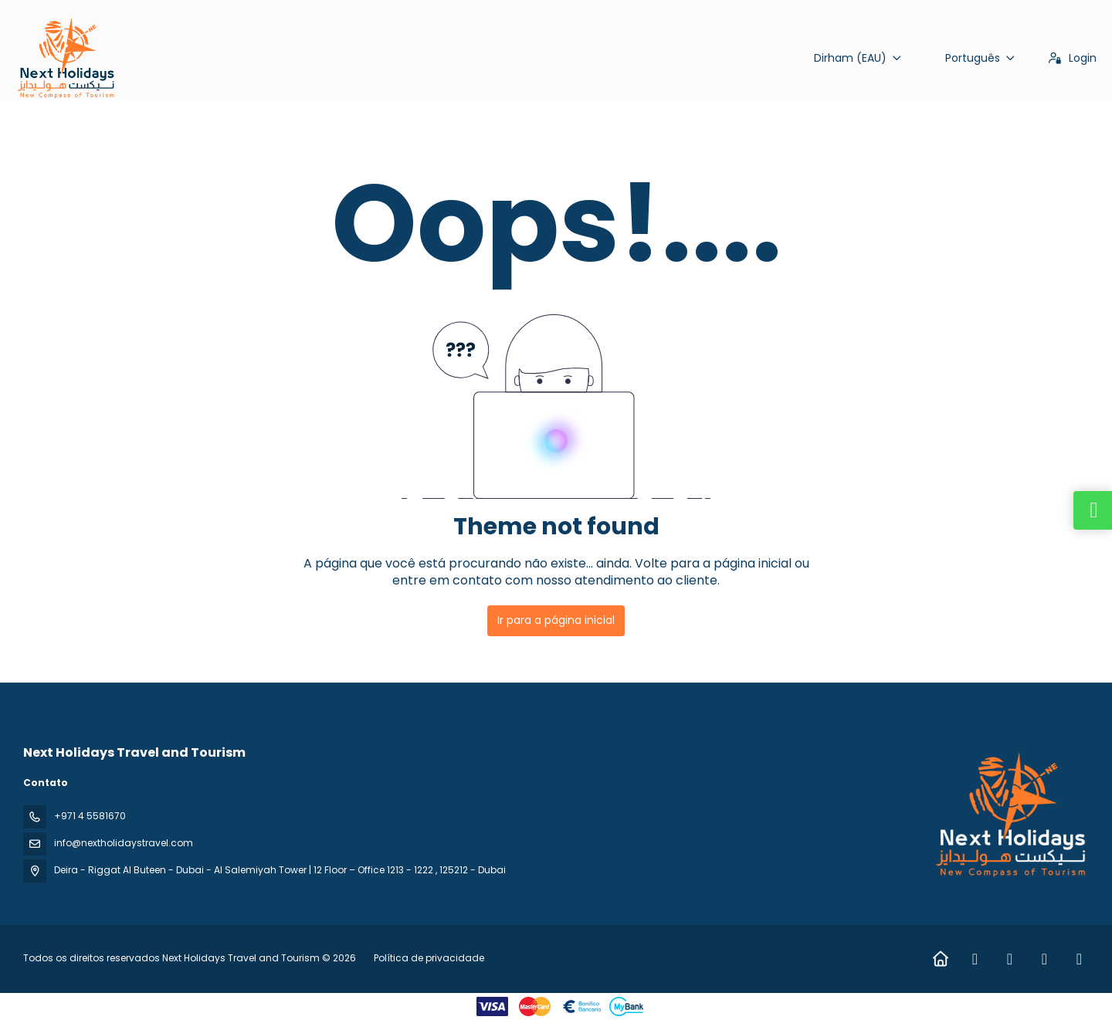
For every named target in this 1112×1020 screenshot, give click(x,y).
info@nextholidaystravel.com (123, 842)
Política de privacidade (429, 957)
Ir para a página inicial (556, 620)
